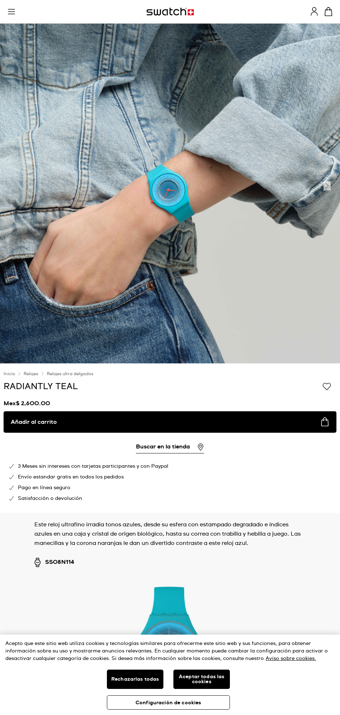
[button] (11, 12)
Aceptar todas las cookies (201, 679)
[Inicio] (170, 12)
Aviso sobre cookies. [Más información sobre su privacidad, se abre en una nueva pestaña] (291, 658)
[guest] (314, 11)
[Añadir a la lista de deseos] (326, 386)
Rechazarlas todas (135, 679)
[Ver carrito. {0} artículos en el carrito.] (328, 11)
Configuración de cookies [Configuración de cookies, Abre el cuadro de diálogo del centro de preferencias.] (168, 702)
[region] (170, 675)
